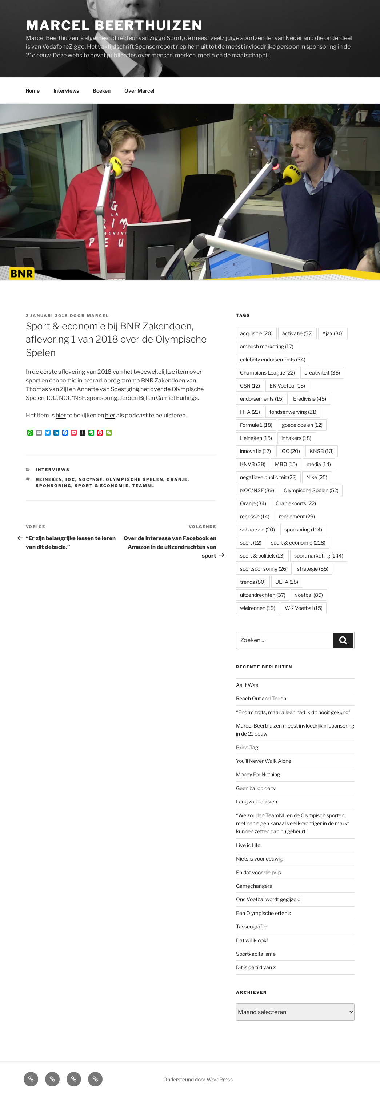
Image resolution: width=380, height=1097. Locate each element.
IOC (70, 479)
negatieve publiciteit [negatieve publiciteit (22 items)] (268, 477)
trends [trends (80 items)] (253, 582)
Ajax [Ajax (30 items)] (333, 333)
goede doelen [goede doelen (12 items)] (302, 425)
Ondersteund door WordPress (198, 1079)
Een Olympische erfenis (263, 913)
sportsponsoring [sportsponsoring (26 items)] (264, 569)
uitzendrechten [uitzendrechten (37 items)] (262, 595)
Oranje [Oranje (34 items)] (253, 503)
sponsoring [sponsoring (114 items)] (303, 529)
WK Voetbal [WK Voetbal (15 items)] (304, 608)
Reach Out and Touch (261, 698)
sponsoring (53, 485)
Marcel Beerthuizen (114, 25)
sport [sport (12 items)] (250, 542)
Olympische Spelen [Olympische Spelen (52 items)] (311, 490)
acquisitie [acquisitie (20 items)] (256, 333)
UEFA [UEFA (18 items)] (286, 582)
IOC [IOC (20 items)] (290, 451)
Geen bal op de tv (256, 788)
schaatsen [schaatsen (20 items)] (257, 529)
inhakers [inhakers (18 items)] (296, 438)
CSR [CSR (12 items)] (250, 385)
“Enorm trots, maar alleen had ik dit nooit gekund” (293, 712)
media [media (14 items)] (319, 464)
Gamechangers (254, 886)
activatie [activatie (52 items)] (297, 333)
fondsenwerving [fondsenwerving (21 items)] (292, 412)
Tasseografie (251, 926)
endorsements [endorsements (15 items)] (262, 399)
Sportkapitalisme (256, 954)
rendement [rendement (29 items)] (297, 516)
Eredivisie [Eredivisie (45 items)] (309, 399)
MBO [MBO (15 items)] (286, 464)
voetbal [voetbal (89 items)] (309, 595)
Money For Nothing (258, 774)
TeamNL (143, 485)
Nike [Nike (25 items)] (316, 477)
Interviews (66, 91)
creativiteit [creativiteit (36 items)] (322, 372)
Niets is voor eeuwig (259, 858)
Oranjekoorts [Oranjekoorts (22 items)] (296, 503)
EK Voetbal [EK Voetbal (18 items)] (287, 385)
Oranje (177, 479)
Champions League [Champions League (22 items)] (267, 372)
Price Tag (247, 747)
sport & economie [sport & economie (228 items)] (298, 542)
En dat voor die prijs (258, 872)
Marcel (98, 315)
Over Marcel (139, 91)
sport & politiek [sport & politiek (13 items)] (262, 555)
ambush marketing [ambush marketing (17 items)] (266, 346)
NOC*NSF (91, 479)
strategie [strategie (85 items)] (312, 569)
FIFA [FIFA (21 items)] (250, 412)
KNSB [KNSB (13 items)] (321, 451)
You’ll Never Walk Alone (263, 761)
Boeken (102, 91)
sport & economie (102, 485)
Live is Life (248, 845)
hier (61, 415)
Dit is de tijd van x (256, 967)
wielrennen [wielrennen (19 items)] (257, 608)
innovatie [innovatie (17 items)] (255, 451)
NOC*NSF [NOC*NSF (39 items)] (257, 490)
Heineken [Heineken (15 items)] (256, 438)
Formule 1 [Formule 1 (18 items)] (256, 425)
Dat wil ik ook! (252, 940)
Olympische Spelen (134, 479)
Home (32, 91)
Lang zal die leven (256, 801)
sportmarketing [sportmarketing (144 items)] (318, 555)
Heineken (49, 479)
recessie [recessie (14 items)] (254, 516)
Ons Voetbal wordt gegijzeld (268, 899)
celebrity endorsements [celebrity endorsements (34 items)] (272, 359)
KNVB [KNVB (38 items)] (252, 464)
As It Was (247, 685)
